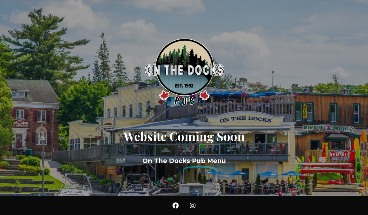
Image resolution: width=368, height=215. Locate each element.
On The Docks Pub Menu (184, 161)
